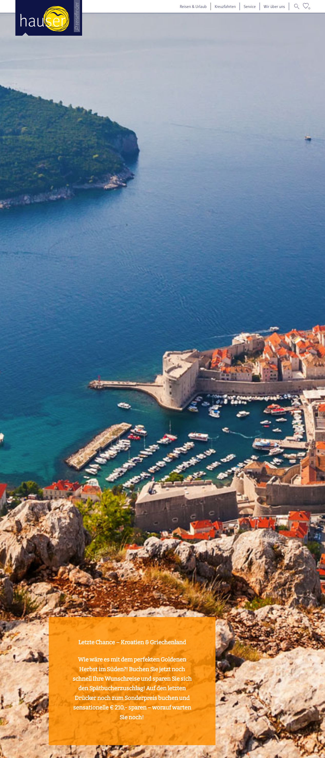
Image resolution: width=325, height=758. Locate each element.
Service (250, 6)
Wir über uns (274, 6)
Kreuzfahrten (225, 6)
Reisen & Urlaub (193, 6)
